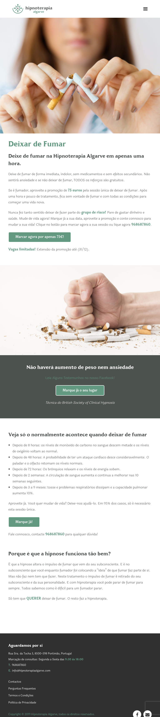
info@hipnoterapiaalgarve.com (31, 671)
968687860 (19, 665)
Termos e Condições (20, 695)
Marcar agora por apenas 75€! (39, 236)
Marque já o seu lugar (80, 390)
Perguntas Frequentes (22, 689)
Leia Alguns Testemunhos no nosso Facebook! (80, 377)
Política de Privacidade (22, 703)
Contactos (14, 682)
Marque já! (24, 522)
